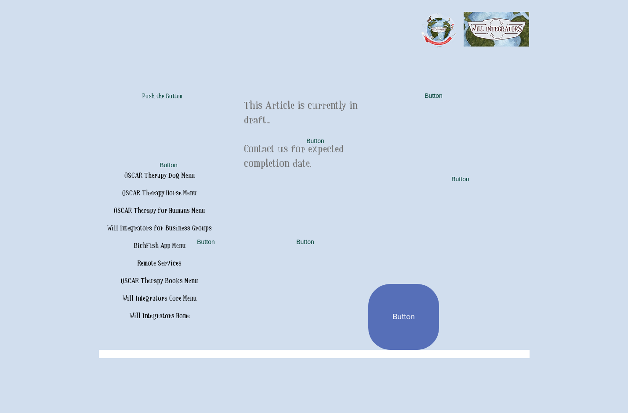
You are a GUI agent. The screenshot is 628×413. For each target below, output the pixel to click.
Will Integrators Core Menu (160, 298)
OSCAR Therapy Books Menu (159, 281)
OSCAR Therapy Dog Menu (159, 175)
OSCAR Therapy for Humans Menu (159, 210)
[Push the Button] (162, 97)
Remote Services (160, 263)
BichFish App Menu (160, 246)
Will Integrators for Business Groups (160, 228)
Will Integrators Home (160, 316)
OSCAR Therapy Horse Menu (159, 193)
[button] (168, 165)
